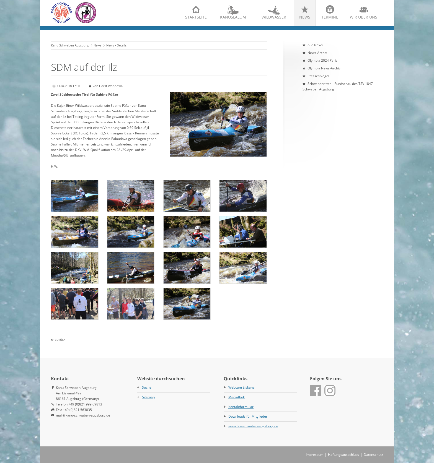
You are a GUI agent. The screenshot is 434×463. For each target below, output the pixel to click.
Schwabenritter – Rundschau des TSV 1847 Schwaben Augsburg (338, 86)
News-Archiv (317, 52)
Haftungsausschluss (343, 454)
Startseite (196, 17)
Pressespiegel (318, 76)
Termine (329, 17)
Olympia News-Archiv (324, 68)
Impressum (314, 454)
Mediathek (236, 397)
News (304, 17)
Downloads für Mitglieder (247, 416)
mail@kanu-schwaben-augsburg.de (83, 415)
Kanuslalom (233, 17)
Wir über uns (363, 17)
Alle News (315, 45)
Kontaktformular (241, 406)
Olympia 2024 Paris (322, 60)
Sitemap (148, 397)
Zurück (60, 340)
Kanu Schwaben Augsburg (70, 45)
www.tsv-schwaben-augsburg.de (253, 426)
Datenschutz (373, 454)
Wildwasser (274, 17)
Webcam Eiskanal (241, 387)
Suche (146, 387)
